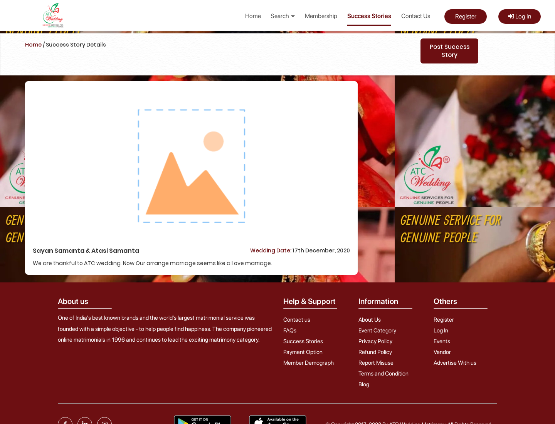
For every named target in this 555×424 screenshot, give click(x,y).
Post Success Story (449, 51)
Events (442, 341)
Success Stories (369, 16)
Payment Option (303, 352)
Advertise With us (455, 362)
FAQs (289, 330)
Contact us (296, 319)
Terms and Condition (383, 373)
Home (253, 16)
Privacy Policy (375, 341)
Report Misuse (376, 362)
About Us (369, 319)
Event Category (377, 330)
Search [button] (283, 16)
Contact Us (415, 16)
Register (465, 16)
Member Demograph (308, 362)
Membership (321, 16)
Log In (519, 16)
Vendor (442, 352)
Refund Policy (375, 352)
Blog (363, 384)
